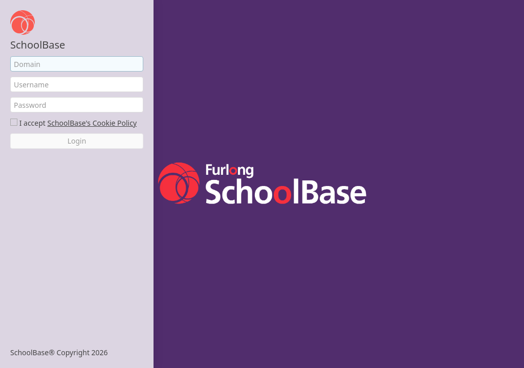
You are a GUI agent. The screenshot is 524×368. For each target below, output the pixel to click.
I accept (32, 123)
